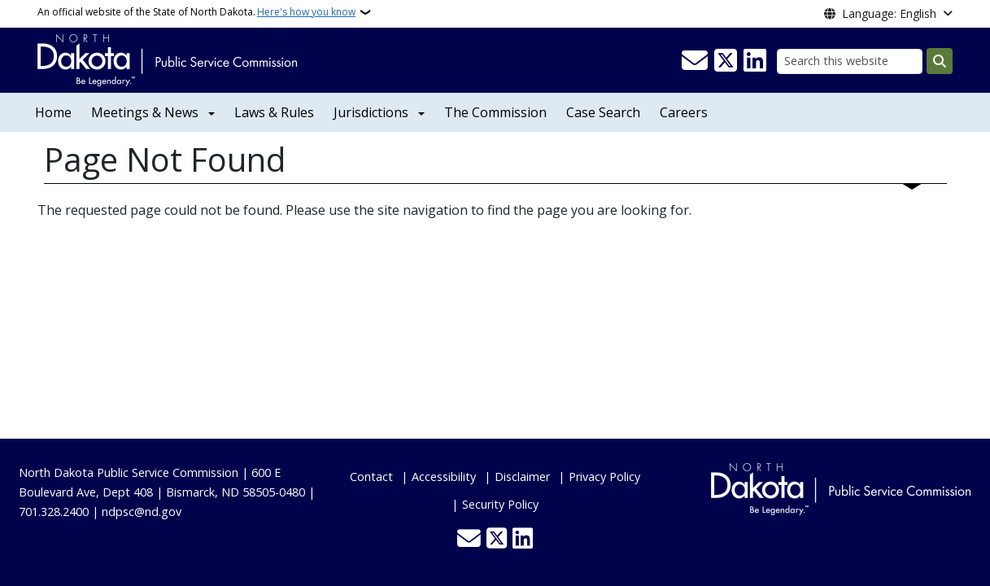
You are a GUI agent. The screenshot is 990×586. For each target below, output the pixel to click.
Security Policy (500, 504)
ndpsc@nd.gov (141, 511)
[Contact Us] (695, 61)
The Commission (495, 112)
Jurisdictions (371, 112)
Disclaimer (522, 476)
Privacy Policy (604, 476)
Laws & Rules (274, 112)
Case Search (603, 112)
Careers (684, 112)
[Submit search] (940, 61)
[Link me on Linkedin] (755, 61)
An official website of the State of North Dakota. (196, 12)
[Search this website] (849, 61)
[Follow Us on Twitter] (725, 61)
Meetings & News (144, 112)
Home (53, 112)
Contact (371, 476)
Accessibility (444, 476)
